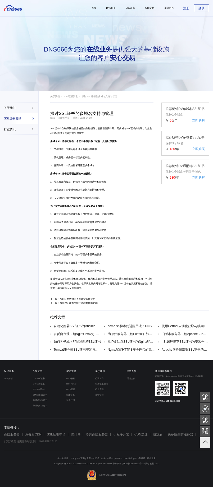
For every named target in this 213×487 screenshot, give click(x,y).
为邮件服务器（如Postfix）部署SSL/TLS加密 (131, 334)
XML (156, 463)
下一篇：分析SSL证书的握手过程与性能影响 (74, 303)
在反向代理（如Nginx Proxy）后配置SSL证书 (77, 334)
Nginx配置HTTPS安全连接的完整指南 (131, 349)
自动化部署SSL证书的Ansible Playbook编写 (77, 326)
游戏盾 (157, 434)
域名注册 (70, 400)
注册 (186, 8)
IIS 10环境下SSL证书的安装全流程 (185, 342)
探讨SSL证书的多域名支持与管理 (99, 96)
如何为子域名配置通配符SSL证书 (77, 342)
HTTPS (118, 458)
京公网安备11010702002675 (106, 475)
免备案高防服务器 (180, 434)
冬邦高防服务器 (97, 434)
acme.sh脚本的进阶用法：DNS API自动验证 (131, 326)
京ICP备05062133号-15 (133, 463)
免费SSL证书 (93, 458)
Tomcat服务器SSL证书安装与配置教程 (77, 349)
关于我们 (10, 107)
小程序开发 (121, 434)
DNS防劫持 (139, 458)
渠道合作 (131, 371)
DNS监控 (70, 389)
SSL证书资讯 (12, 118)
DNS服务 (9, 371)
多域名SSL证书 (58, 278)
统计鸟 (75, 434)
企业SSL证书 (107, 458)
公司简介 (99, 378)
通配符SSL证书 (40, 395)
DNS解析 (8, 378)
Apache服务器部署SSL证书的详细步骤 (185, 349)
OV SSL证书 (39, 384)
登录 (201, 8)
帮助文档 (71, 371)
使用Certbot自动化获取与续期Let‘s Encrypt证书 (185, 326)
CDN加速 (141, 434)
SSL (73, 458)
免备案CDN (33, 434)
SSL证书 (55, 128)
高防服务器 (12, 434)
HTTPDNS (71, 384)
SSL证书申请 (56, 434)
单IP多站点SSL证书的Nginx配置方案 (131, 342)
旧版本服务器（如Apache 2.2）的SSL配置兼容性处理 (185, 334)
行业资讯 (10, 129)
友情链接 (99, 395)
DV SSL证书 (39, 378)
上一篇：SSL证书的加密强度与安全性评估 (72, 299)
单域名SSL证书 (40, 406)
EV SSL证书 (38, 389)
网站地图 (149, 463)
